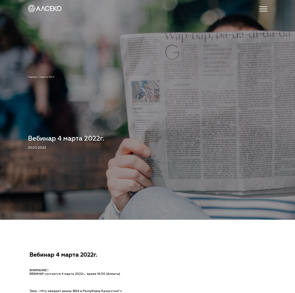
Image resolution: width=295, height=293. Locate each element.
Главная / (33, 77)
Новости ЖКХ (46, 77)
